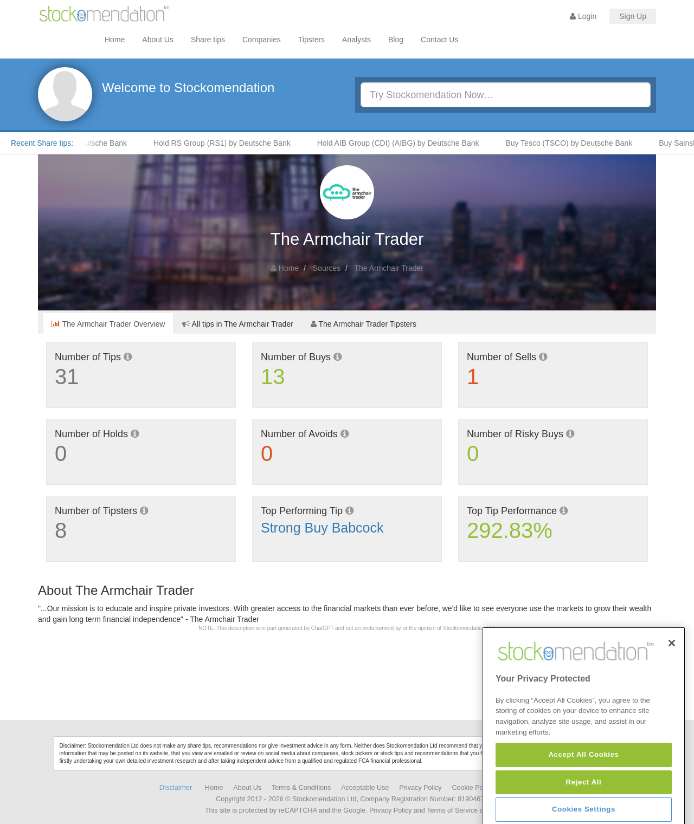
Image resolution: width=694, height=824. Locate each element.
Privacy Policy (420, 787)
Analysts (356, 39)
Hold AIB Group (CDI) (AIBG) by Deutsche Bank (405, 143)
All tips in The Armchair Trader (237, 324)
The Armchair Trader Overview (108, 324)
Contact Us (439, 39)
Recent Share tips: (42, 143)
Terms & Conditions (301, 787)
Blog (395, 39)
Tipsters (311, 39)
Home (115, 39)
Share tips (208, 39)
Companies (261, 39)
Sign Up (632, 16)
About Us (158, 39)
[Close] (672, 676)
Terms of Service (452, 810)
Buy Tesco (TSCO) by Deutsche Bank (575, 143)
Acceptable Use (365, 787)
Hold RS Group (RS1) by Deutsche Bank (228, 143)
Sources (326, 268)
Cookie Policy (472, 787)
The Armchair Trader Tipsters (363, 324)
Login (583, 16)
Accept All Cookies (583, 787)
